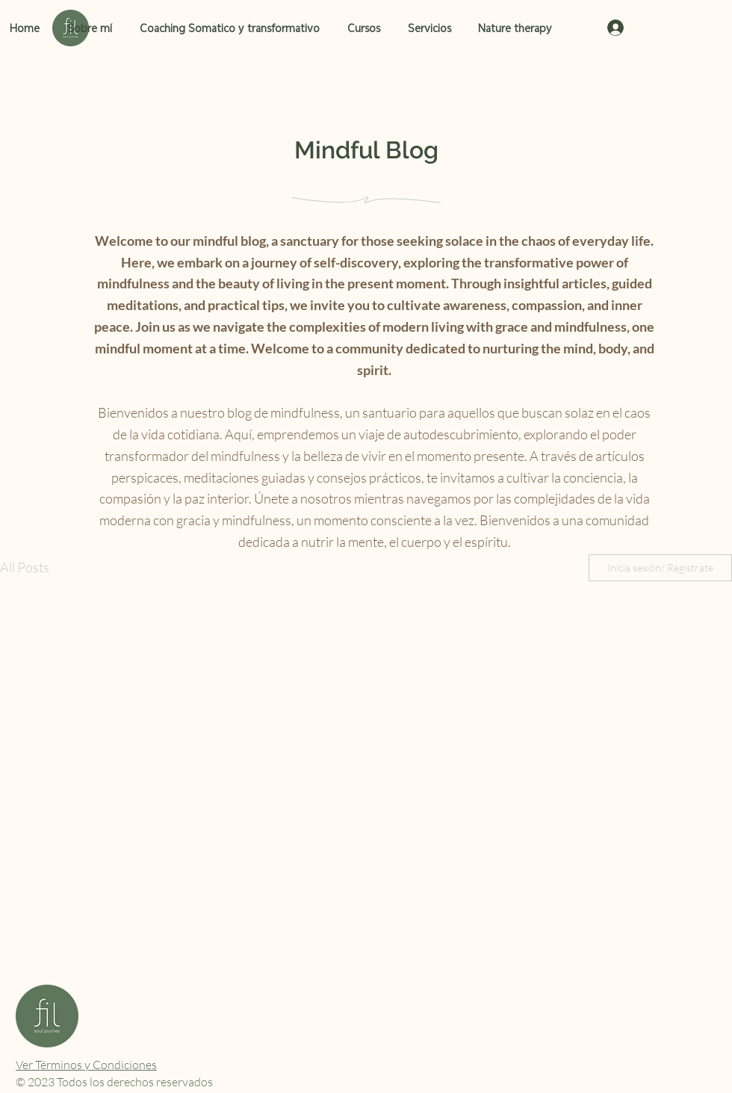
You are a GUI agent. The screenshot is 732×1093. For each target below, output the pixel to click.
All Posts (24, 567)
